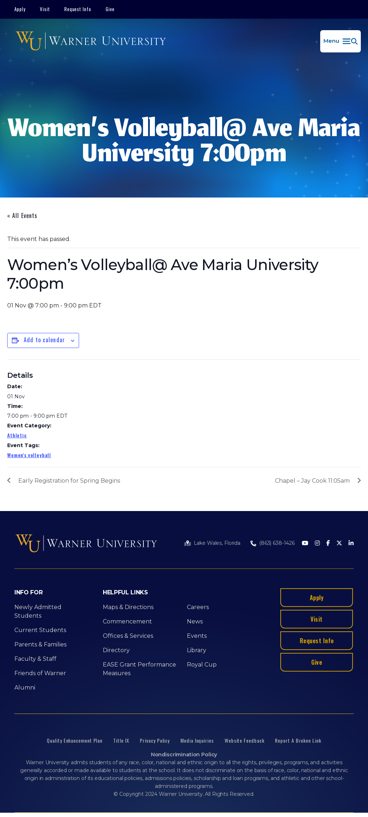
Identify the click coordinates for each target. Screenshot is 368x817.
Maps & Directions (128, 607)
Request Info (78, 9)
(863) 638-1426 (277, 543)
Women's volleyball (29, 455)
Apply (20, 9)
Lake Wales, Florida (217, 543)
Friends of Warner (40, 673)
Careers (198, 607)
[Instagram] (317, 543)
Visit (45, 9)
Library (196, 650)
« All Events (22, 215)
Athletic (17, 435)
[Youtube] (305, 543)
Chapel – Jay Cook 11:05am (312, 480)
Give (110, 9)
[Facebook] (328, 543)
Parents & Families (40, 644)
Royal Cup (202, 664)
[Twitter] (339, 543)
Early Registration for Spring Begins (69, 480)
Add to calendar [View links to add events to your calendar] (44, 339)
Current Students (40, 630)
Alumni (24, 687)
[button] (340, 41)
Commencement (127, 621)
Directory (116, 650)
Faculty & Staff (35, 658)
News (195, 621)
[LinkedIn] (351, 543)
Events (197, 635)
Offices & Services (128, 635)
